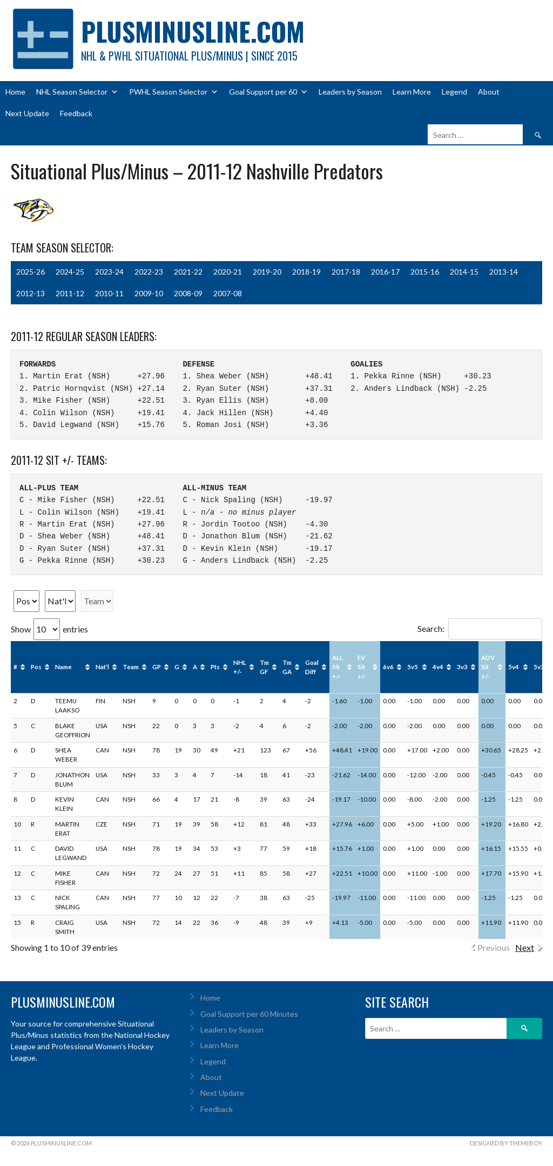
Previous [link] (493, 947)
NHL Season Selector (77, 92)
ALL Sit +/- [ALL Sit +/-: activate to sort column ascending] (337, 667)
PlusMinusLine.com (193, 31)
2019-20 (267, 271)
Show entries (49, 629)
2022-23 (148, 271)
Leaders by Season (350, 91)
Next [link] (524, 947)
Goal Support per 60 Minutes (249, 1013)
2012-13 (30, 293)
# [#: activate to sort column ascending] (15, 666)
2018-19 (306, 271)
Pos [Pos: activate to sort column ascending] (36, 666)
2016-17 (385, 271)
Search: (479, 628)
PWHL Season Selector (173, 92)
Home (15, 91)
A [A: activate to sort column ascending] (195, 666)
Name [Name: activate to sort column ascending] (63, 666)
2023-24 (109, 271)
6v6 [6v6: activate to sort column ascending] (388, 666)
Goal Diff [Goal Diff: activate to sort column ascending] (312, 667)
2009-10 (148, 293)
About (489, 91)
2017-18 (346, 271)
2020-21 (227, 271)
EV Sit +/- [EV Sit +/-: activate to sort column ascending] (362, 667)
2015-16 (424, 271)
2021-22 (188, 271)
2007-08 (227, 293)
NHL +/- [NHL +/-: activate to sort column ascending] (239, 667)
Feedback (76, 113)
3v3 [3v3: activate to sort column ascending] (462, 666)
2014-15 (464, 271)
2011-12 (70, 293)
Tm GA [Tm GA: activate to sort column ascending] (287, 667)
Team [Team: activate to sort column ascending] (131, 666)
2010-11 (109, 293)
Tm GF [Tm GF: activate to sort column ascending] (264, 667)
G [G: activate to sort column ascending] (176, 666)
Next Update (27, 113)
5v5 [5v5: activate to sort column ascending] (412, 666)
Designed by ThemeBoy (506, 1143)
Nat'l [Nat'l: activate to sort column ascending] (102, 666)
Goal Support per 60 (268, 92)
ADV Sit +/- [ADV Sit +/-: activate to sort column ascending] (488, 667)
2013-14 (503, 271)
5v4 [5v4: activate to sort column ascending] (513, 666)
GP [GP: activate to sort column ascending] (156, 666)
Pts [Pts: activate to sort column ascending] (215, 666)
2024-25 (70, 271)
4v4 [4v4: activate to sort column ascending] (438, 666)
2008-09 (188, 293)
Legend (454, 91)
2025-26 (30, 271)
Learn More (412, 91)
